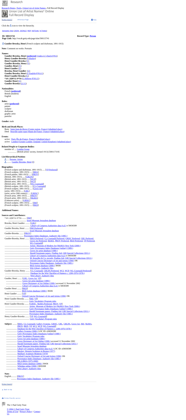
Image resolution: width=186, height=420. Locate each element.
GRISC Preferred (72, 238)
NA (55, 56)
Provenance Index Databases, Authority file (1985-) (45, 236)
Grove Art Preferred (38, 241)
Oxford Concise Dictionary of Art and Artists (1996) (52, 261)
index (40, 56)
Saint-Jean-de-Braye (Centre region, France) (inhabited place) (36, 129)
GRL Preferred (87, 238)
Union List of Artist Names (34, 8)
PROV (35, 174)
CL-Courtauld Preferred (54, 238)
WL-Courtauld (37, 184)
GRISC (35, 193)
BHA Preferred (37, 238)
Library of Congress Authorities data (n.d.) (48, 225)
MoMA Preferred (44, 304)
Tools (19, 8)
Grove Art (38, 188)
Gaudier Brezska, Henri (22, 162)
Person (93, 36)
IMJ (35, 203)
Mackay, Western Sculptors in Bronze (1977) (36, 351)
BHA (36, 172)
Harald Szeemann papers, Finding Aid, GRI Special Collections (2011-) (60, 253)
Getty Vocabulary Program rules (42, 301)
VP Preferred (51, 170)
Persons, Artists (16, 159)
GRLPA (29, 177)
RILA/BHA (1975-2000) (27, 361)
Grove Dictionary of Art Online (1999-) (39, 283)
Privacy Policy (26, 411)
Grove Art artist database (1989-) (44, 251)
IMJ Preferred (36, 228)
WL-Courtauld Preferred (80, 271)
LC (44, 56)
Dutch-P (50, 56)
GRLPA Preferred (51, 271)
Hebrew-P (29, 78)
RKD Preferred (76, 241)
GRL (27, 191)
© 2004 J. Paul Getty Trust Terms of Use (18, 410)
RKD (36, 205)
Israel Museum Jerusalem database (41, 220)
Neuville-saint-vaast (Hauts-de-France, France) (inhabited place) (37, 131)
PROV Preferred (62, 241)
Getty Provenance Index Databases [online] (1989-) (51, 248)
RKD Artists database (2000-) (42, 266)
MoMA (34, 198)
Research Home (9, 8)
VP (39, 278)
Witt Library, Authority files (42, 268)
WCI (33, 181)
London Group (23, 149)
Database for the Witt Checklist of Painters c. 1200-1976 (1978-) (57, 273)
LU (22, 83)
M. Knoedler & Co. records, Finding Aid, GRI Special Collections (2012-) (61, 258)
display (32, 58)
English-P (33, 73)
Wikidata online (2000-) (27, 366)
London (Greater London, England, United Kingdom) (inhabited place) (41, 142)
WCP (33, 179)
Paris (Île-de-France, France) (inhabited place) (30, 139)
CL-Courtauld (39, 186)
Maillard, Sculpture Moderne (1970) (32, 354)
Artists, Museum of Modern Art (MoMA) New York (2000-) (55, 246)
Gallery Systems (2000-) (27, 331)
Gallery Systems (43, 324)
